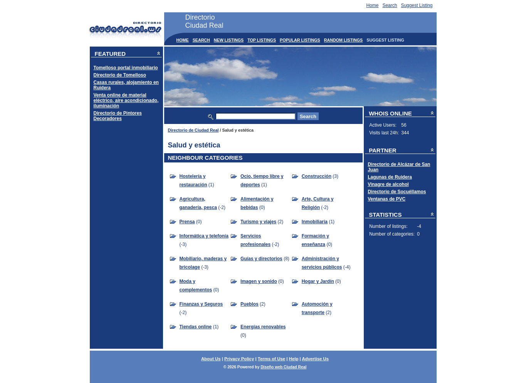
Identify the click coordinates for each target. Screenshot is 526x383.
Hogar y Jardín (318, 281)
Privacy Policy (239, 358)
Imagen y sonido (258, 281)
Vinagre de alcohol (388, 184)
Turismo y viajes (258, 221)
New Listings (229, 40)
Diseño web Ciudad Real (283, 367)
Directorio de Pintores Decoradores (118, 115)
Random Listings (343, 40)
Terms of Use (271, 358)
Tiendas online (196, 326)
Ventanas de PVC (386, 199)
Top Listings (261, 40)
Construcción (316, 176)
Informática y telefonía (204, 236)
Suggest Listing (416, 5)
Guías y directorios (261, 258)
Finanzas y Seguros (201, 304)
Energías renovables (263, 326)
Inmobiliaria (315, 221)
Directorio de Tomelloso (120, 75)
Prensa (187, 221)
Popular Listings (300, 40)
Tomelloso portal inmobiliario (126, 67)
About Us (211, 358)
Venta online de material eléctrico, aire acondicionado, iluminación (126, 100)
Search (389, 5)
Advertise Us (315, 358)
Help (294, 358)
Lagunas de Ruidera (390, 177)
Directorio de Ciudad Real (193, 130)
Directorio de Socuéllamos (397, 191)
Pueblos (249, 304)
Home (372, 5)
